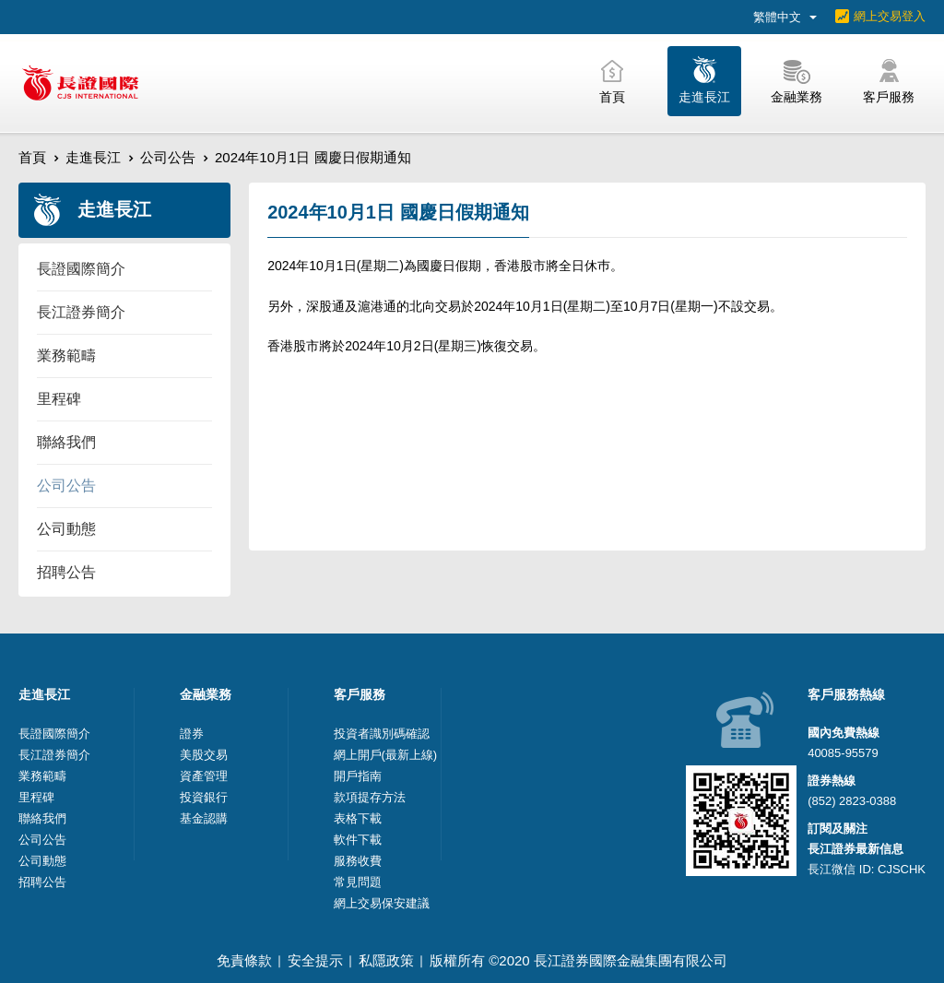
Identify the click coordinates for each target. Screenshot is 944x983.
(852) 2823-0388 (852, 801)
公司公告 (167, 157)
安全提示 (315, 960)
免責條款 (244, 960)
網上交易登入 (890, 16)
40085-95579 (843, 753)
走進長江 (93, 157)
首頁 (32, 157)
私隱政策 (386, 960)
